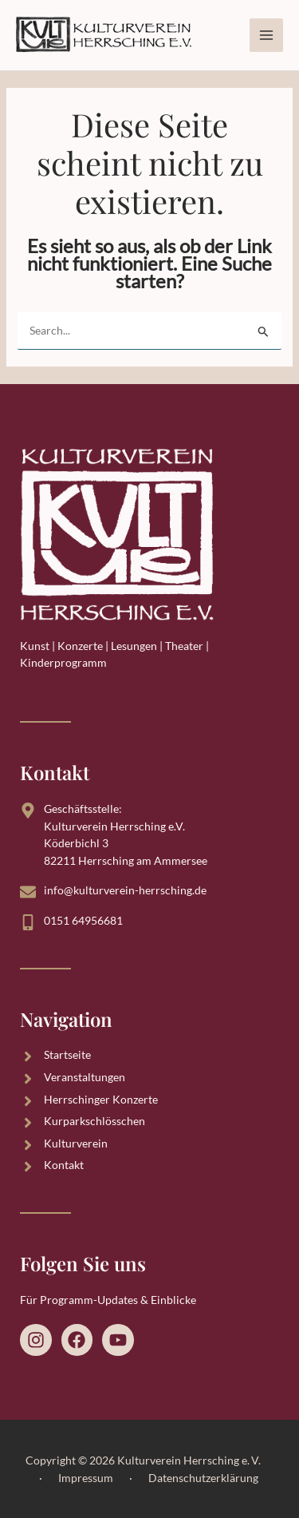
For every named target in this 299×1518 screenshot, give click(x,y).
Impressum (85, 1477)
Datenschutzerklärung (203, 1477)
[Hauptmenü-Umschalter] (266, 35)
